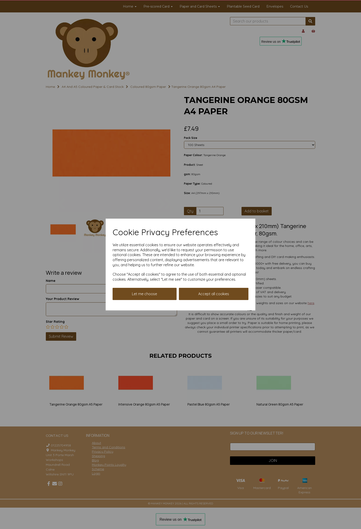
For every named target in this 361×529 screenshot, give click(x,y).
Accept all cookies (213, 294)
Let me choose (144, 294)
